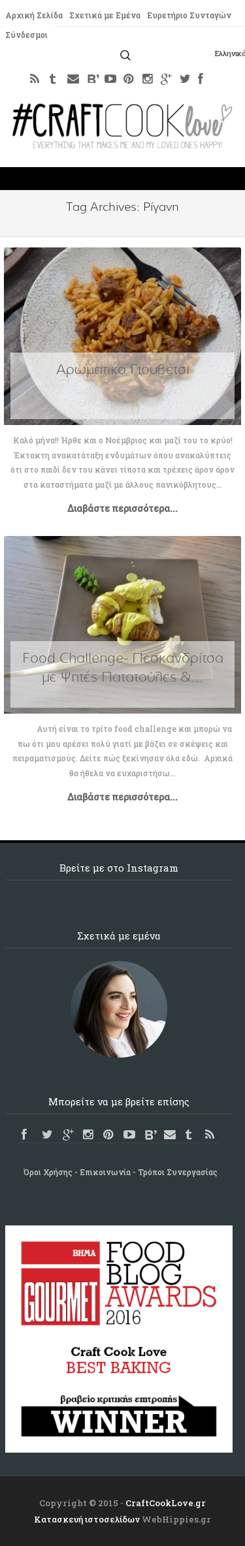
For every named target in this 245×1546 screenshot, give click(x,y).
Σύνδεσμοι (26, 34)
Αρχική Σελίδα (33, 15)
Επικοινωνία (105, 1172)
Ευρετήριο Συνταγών (188, 15)
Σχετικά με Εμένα (104, 15)
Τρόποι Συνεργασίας (178, 1172)
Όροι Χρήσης (48, 1172)
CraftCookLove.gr (165, 1503)
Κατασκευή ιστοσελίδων (87, 1519)
